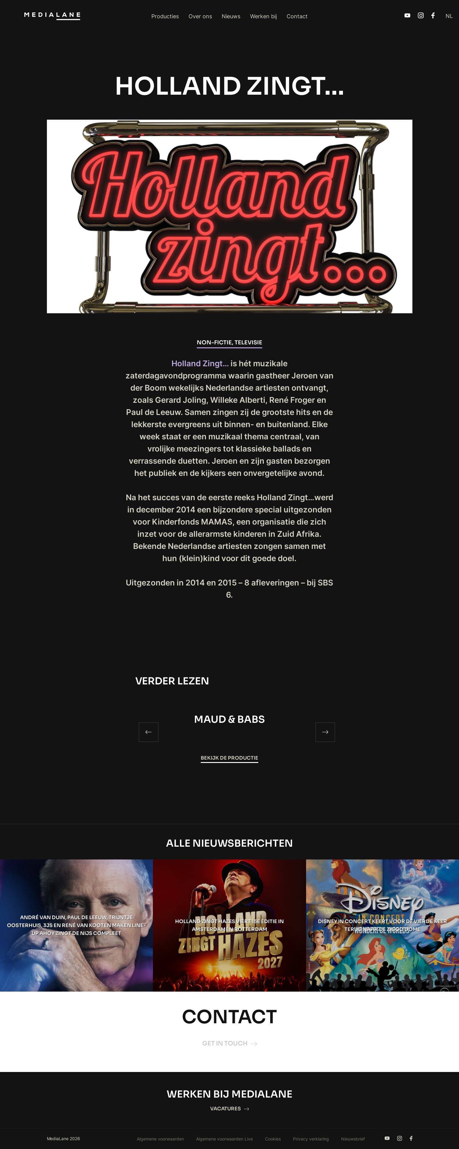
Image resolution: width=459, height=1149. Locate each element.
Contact (297, 16)
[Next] (325, 732)
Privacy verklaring (311, 1138)
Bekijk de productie (229, 758)
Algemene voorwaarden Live (224, 1138)
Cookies (273, 1138)
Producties (165, 16)
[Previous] (148, 732)
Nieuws (231, 16)
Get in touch (229, 1043)
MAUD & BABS (229, 719)
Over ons (200, 16)
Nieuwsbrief (353, 1138)
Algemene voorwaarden (160, 1138)
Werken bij (263, 16)
